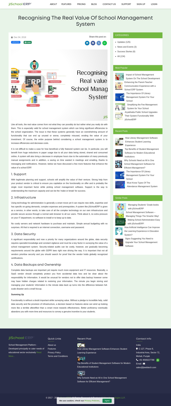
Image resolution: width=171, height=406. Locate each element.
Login (154, 4)
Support (126, 4)
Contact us (109, 4)
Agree (107, 401)
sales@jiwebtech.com (146, 367)
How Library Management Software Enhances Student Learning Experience (141, 142)
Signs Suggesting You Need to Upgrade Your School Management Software (141, 242)
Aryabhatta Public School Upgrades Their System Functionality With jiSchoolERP (141, 116)
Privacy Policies (92, 401)
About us (52, 345)
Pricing (81, 4)
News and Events (127, 47)
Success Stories (126, 51)
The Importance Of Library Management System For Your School (140, 97)
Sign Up (141, 4)
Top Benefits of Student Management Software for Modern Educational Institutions (142, 153)
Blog (94, 4)
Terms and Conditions (58, 356)
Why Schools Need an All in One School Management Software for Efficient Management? (139, 164)
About (53, 4)
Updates (15, 42)
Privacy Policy (54, 352)
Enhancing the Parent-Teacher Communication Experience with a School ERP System (140, 86)
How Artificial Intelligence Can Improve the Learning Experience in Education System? (142, 231)
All (121, 56)
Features (66, 4)
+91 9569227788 (147, 360)
